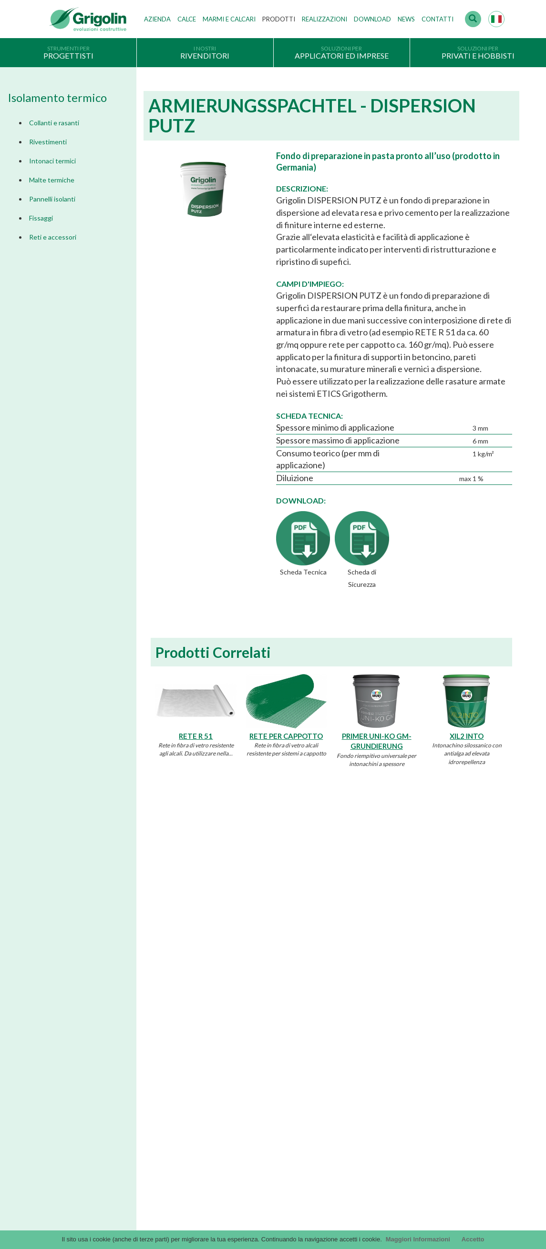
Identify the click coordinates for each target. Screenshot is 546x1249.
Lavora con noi (224, 1034)
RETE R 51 (196, 736)
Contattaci (76, 1197)
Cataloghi (371, 962)
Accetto (473, 1239)
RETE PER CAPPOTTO (286, 736)
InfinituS (369, 1034)
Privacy (60, 1047)
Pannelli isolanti (52, 199)
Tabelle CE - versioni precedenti (401, 1064)
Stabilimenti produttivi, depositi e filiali (257, 1005)
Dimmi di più (107, 859)
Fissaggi (41, 218)
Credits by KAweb (273, 1228)
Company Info (69, 1062)
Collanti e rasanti (54, 123)
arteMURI (371, 1020)
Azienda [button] (157, 19)
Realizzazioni (324, 19)
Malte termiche (51, 180)
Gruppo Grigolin (226, 1020)
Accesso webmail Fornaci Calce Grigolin (104, 1174)
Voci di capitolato (382, 1005)
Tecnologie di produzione (239, 991)
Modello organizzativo (81, 1106)
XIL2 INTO (467, 736)
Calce (186, 19)
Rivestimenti (48, 142)
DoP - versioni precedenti (393, 1049)
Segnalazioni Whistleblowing (89, 1120)
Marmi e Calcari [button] (229, 19)
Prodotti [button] (278, 19)
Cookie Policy (69, 1091)
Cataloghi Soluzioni (384, 991)
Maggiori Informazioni (418, 1239)
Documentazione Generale (395, 976)
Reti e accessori (52, 237)
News (406, 19)
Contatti (437, 19)
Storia (212, 962)
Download (372, 19)
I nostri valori (222, 976)
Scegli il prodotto (73, 1076)
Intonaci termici (52, 161)
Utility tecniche (378, 1093)
